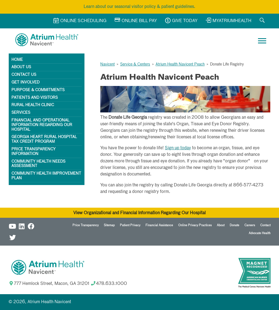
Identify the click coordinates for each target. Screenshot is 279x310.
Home (17, 60)
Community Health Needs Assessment (38, 164)
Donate (234, 225)
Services (20, 113)
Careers (249, 225)
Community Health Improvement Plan (46, 176)
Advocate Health (260, 233)
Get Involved (25, 82)
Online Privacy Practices (195, 225)
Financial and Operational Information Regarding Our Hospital (41, 125)
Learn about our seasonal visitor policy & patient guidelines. (139, 7)
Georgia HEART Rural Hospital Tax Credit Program (44, 139)
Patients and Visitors (34, 98)
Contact (265, 225)
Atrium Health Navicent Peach (180, 64)
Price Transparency (85, 225)
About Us (21, 67)
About (221, 225)
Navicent (107, 64)
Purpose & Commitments (38, 90)
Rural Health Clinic (32, 105)
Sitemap (109, 225)
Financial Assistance (159, 225)
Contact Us (23, 75)
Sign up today (178, 148)
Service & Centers (135, 64)
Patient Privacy (130, 225)
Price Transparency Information (33, 151)
